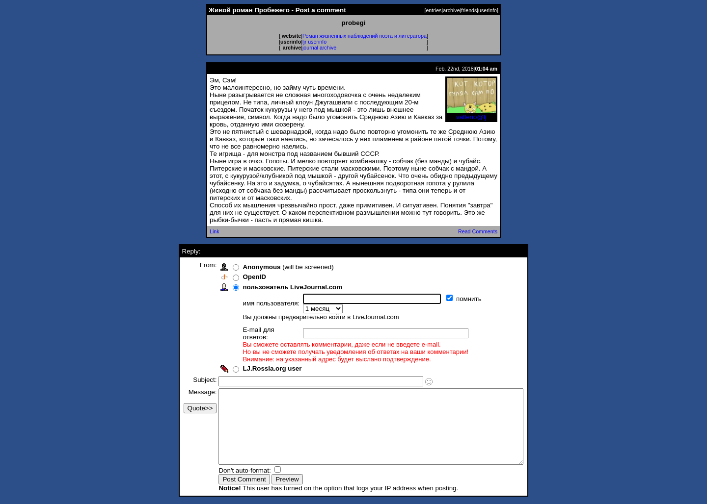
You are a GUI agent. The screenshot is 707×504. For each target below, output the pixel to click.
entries (433, 10)
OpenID (235, 276)
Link (214, 231)
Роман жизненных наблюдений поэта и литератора (364, 36)
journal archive (319, 47)
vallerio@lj (471, 114)
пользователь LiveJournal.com (274, 287)
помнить (451, 298)
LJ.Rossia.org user (253, 354)
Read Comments (477, 231)
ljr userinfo (314, 42)
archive (451, 10)
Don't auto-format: (227, 471)
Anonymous (243, 267)
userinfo (487, 10)
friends (469, 10)
